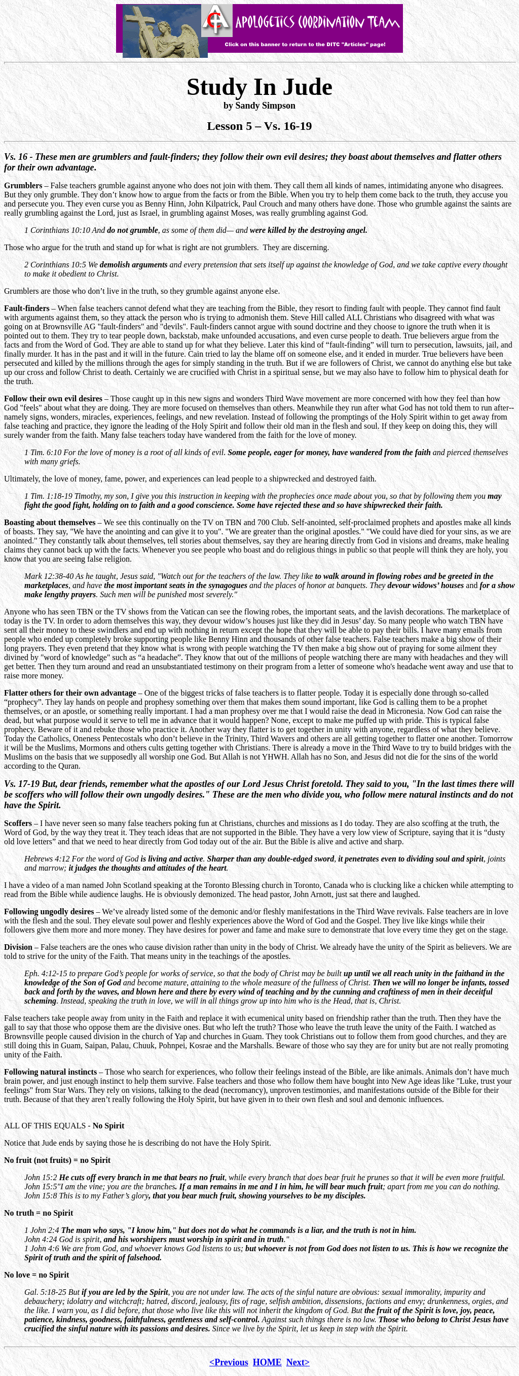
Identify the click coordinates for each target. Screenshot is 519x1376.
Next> (298, 1362)
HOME (267, 1362)
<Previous (228, 1362)
